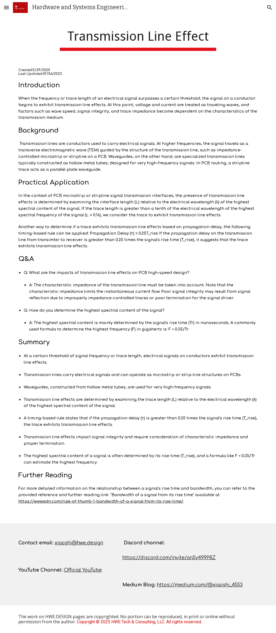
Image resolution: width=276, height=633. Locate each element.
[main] (138, 38)
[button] (6, 7)
